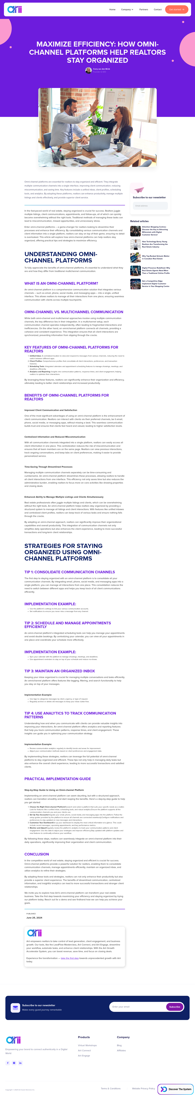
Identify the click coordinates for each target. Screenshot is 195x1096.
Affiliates (121, 1050)
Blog (119, 1045)
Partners (143, 9)
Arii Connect (84, 1050)
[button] (127, 9)
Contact (158, 9)
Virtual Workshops (87, 1045)
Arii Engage (84, 1056)
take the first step (70, 958)
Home (112, 9)
